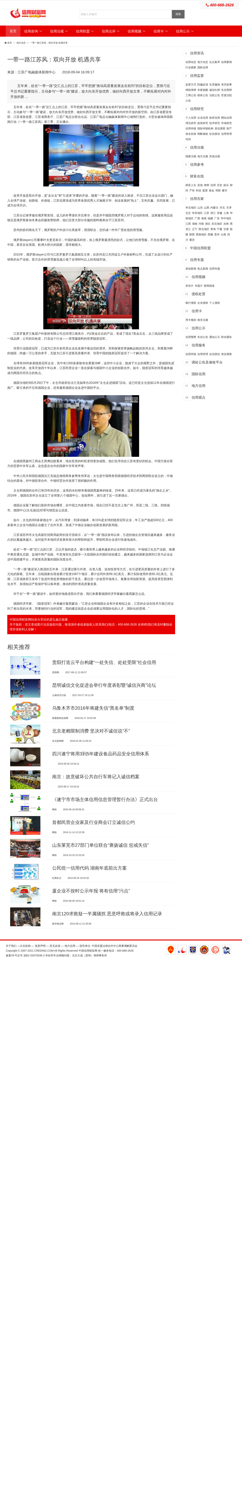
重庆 (192, 239)
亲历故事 (226, 84)
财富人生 (190, 185)
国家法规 (190, 156)
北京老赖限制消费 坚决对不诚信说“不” (91, 735)
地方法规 (202, 156)
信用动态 (190, 62)
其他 (200, 185)
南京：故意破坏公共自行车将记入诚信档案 (95, 784)
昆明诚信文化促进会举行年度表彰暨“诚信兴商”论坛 (104, 686)
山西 (206, 207)
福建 (210, 218)
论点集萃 (214, 62)
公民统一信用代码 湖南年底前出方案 (89, 882)
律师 (206, 185)
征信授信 (214, 133)
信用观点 (198, 397)
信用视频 (137, 31)
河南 (201, 223)
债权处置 (198, 294)
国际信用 (202, 67)
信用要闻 (226, 62)
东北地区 (217, 223)
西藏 (210, 234)
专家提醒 (202, 89)
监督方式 (190, 84)
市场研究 (226, 123)
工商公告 (190, 95)
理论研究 (190, 123)
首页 (13, 31)
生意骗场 (214, 84)
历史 (219, 185)
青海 (213, 229)
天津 (228, 207)
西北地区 (204, 229)
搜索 (178, 14)
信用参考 (197, 164)
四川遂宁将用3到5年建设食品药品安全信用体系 (100, 760)
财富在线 (197, 176)
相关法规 (202, 319)
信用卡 (160, 31)
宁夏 (219, 229)
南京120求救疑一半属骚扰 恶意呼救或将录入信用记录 (107, 931)
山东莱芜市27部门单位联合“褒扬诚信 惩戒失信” (100, 858)
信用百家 (197, 199)
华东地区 (197, 212)
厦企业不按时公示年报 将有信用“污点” (91, 907)
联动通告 (226, 337)
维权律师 (190, 89)
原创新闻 (190, 268)
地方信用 (198, 386)
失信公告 (202, 337)
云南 (223, 234)
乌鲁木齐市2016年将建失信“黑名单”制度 (93, 711)
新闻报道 (209, 285)
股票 (205, 190)
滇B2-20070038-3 (34, 975)
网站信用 (226, 117)
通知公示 (214, 337)
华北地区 (190, 207)
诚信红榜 (214, 89)
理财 (218, 190)
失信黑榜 (226, 89)
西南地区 (201, 234)
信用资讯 (197, 53)
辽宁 (194, 229)
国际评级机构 (205, 128)
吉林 (226, 223)
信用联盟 (85, 31)
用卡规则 (190, 319)
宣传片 (189, 285)
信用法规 (59, 31)
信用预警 (190, 337)
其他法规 (214, 156)
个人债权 (214, 302)
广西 (197, 218)
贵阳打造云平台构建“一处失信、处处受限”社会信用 (104, 662)
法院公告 (214, 95)
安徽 (219, 212)
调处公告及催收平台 (207, 362)
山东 (200, 207)
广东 (217, 218)
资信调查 (220, 128)
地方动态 (21, 42)
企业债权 (202, 302)
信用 (213, 185)
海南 (204, 218)
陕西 (192, 234)
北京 (188, 212)
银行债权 (190, 302)
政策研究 (202, 123)
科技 (198, 190)
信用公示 (185, 31)
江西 (188, 223)
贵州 (217, 234)
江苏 (206, 212)
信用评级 (190, 128)
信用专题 (197, 260)
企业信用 (202, 117)
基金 (211, 190)
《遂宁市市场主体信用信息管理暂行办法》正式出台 (105, 809)
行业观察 (190, 67)
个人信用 (190, 117)
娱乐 (226, 185)
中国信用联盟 (200, 248)
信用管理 (202, 354)
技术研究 (214, 123)
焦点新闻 (202, 268)
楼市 (224, 190)
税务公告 (202, 95)
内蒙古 (214, 207)
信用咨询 (33, 31)
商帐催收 (202, 133)
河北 (222, 207)
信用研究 (197, 109)
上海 (226, 212)
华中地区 (226, 218)
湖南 (194, 223)
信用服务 (198, 345)
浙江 (213, 212)
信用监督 (197, 76)
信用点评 (111, 31)
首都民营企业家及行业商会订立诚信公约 (93, 833)
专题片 (199, 285)
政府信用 (214, 117)
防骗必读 (202, 84)
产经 (192, 190)
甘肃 (226, 229)
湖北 (207, 223)
